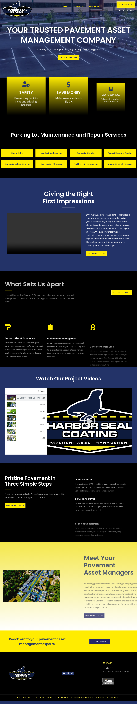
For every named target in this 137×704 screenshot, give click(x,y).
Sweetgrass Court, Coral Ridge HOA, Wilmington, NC (28, 420)
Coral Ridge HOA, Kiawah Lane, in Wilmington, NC (28, 426)
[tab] (26, 400)
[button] (89, 423)
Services (79, 6)
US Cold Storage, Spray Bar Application (28, 400)
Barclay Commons (25, 433)
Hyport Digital (114, 701)
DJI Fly (20, 440)
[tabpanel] (89, 423)
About (65, 6)
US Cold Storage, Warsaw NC (28, 413)
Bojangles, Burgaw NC (27, 406)
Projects (94, 6)
